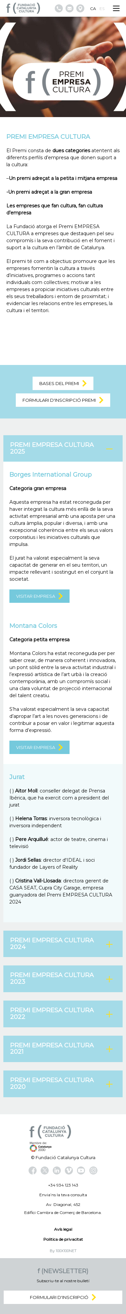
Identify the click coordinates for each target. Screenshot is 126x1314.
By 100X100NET (63, 1250)
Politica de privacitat (63, 1239)
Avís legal (63, 1229)
